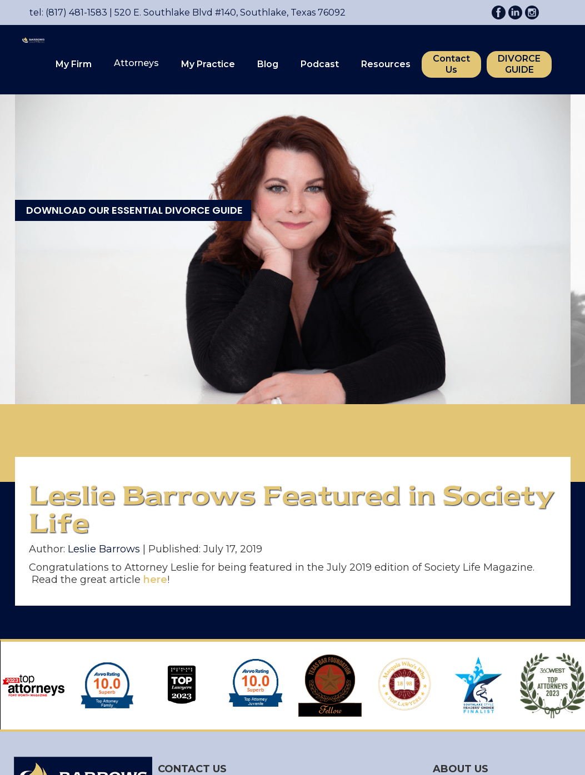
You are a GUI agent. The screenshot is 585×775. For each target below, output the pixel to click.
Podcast (320, 64)
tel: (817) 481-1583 (68, 12)
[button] (74, 64)
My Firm (74, 64)
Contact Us (451, 64)
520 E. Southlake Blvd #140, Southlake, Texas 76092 (226, 12)
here (155, 579)
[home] (27, 58)
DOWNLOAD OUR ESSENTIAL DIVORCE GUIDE (134, 210)
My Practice (208, 64)
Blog (267, 64)
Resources (386, 64)
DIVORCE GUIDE (519, 64)
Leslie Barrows (104, 549)
